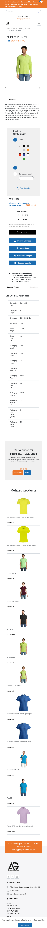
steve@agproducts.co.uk (23, 19)
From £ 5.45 (10, 775)
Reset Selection (23, 188)
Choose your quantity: (26, 174)
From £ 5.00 (10, 550)
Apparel (14, 28)
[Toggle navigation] (39, 24)
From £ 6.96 (10, 663)
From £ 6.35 (10, 691)
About (7, 2)
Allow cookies (25, 925)
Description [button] (13, 99)
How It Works (12, 911)
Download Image (22, 241)
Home (8, 28)
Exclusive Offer (26, 2)
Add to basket (23, 232)
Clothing (21, 28)
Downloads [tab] (34, 287)
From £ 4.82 (10, 522)
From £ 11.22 (11, 635)
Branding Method (17, 4)
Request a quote (22, 263)
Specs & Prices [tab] (13, 287)
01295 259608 (23, 16)
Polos (28, 28)
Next (27, 473)
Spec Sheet (22, 248)
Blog (20, 6)
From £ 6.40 (10, 719)
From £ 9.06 (10, 578)
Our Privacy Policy (11, 6)
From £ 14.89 (11, 831)
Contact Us (34, 4)
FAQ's (26, 4)
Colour (21, 140)
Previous (18, 473)
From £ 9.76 (10, 606)
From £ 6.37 (10, 747)
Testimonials (15, 2)
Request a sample (23, 256)
